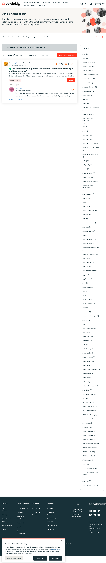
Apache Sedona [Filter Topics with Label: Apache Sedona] (88, 239)
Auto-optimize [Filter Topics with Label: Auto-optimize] (88, 357)
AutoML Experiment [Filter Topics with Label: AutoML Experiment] (89, 386)
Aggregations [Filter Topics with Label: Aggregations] (87, 194)
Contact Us (50, 529)
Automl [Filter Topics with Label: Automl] (85, 382)
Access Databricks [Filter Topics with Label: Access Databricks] (89, 75)
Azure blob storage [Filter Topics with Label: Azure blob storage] (89, 485)
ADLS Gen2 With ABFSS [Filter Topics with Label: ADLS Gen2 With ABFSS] (91, 154)
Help (86, 4)
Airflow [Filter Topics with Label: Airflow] (85, 198)
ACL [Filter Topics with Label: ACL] (84, 99)
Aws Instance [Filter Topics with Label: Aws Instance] (87, 419)
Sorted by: (33, 55)
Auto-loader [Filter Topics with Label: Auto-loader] (87, 353)
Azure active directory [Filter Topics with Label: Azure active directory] (90, 468)
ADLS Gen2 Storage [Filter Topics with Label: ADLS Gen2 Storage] (89, 143)
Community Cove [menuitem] (29, 5)
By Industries (36, 508)
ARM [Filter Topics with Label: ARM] (84, 291)
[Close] (62, 540)
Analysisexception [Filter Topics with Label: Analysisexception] (89, 223)
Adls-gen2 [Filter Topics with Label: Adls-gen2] (86, 161)
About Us (50, 508)
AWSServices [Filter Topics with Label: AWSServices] (87, 460)
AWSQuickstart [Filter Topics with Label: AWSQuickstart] (88, 452)
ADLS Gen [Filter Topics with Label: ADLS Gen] (86, 139)
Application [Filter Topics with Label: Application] (86, 279)
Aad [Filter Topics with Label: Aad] (84, 54)
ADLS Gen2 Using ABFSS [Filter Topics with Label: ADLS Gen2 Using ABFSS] (91, 147)
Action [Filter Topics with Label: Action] (85, 103)
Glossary (20, 512)
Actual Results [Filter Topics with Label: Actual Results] (87, 114)
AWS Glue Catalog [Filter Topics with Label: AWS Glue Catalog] (89, 415)
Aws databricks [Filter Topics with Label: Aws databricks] (88, 411)
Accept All (55, 558)
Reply (71, 80)
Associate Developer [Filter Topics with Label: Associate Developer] (90, 316)
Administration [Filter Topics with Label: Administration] (88, 173)
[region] (33, 550)
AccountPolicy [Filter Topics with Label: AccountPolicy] (87, 91)
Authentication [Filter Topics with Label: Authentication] (88, 336)
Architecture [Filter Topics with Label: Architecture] (87, 287)
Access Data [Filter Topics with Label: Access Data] (87, 70)
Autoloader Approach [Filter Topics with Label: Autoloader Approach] (90, 369)
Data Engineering (29, 37)
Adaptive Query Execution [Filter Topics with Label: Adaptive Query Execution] (88, 119)
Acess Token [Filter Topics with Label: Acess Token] (87, 95)
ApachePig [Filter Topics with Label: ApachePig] (86, 258)
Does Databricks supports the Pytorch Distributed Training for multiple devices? (41, 69)
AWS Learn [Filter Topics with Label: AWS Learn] (86, 427)
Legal (18, 527)
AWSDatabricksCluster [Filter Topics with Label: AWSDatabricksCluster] (90, 444)
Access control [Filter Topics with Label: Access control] (88, 62)
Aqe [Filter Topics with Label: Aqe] (84, 283)
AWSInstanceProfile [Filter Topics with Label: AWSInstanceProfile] (89, 448)
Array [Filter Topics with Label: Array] (84, 295)
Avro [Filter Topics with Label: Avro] (84, 398)
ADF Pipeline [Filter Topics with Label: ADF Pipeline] (87, 135)
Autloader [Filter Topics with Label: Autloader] (86, 341)
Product (5, 504)
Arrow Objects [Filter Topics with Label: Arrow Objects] (87, 304)
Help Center (21, 523)
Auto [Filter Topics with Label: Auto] (84, 345)
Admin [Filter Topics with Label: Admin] (85, 169)
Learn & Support (23, 504)
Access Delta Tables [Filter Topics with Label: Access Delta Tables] (89, 79)
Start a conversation (67, 55)
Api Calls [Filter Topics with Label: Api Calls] (85, 266)
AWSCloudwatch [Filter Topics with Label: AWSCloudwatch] (88, 435)
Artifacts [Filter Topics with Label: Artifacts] (85, 312)
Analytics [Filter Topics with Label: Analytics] (86, 227)
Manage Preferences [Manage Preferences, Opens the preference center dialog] (14, 558)
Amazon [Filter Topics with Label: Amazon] (85, 215)
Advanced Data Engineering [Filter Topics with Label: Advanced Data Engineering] (88, 186)
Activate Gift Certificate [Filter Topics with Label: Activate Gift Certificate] (91, 108)
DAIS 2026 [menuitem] (41, 5)
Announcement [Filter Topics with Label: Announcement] (88, 231)
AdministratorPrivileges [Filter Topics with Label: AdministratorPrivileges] (90, 181)
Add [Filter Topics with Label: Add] (84, 131)
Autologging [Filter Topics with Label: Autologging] (87, 374)
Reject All (40, 558)
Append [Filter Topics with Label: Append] (85, 275)
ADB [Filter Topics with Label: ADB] (84, 127)
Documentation (22, 508)
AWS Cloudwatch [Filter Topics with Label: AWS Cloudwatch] (88, 406)
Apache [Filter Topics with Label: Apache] (85, 235)
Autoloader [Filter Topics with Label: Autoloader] (86, 365)
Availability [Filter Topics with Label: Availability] (86, 390)
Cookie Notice (55, 549)
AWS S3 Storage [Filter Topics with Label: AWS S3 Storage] (88, 431)
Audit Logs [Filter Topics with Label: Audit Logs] (86, 332)
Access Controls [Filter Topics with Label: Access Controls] (88, 66)
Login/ (99, 4)
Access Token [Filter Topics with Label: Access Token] (87, 83)
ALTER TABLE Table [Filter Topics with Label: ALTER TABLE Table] (89, 210)
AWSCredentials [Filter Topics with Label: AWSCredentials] (88, 439)
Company (50, 504)
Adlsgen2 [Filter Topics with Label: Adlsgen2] (86, 165)
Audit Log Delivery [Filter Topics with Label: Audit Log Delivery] (89, 328)
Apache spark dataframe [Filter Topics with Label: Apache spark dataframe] (91, 248)
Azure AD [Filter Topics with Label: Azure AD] (86, 481)
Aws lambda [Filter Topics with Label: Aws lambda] (87, 423)
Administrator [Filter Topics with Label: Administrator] (87, 177)
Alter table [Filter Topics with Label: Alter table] (86, 206)
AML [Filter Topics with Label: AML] (84, 219)
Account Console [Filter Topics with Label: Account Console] (88, 87)
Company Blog (52, 525)
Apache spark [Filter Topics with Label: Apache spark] (87, 243)
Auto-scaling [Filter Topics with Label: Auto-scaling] (87, 361)
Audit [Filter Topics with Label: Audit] (84, 324)
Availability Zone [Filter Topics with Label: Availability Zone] (88, 394)
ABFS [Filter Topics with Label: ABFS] (84, 58)
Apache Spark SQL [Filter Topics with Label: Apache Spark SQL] (89, 254)
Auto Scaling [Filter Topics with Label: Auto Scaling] (87, 349)
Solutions (35, 504)
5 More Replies (14, 100)
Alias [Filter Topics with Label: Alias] (84, 202)
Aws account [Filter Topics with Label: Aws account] (87, 402)
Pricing (4, 515)
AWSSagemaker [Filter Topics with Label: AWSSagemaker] (88, 456)
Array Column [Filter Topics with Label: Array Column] (87, 299)
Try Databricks (7, 525)
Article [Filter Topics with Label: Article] (85, 308)
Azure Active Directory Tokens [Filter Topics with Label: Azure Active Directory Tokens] (90, 473)
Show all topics (38, 47)
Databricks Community (11, 4)
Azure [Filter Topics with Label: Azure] (84, 464)
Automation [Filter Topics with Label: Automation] (87, 378)
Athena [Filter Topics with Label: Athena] (85, 320)
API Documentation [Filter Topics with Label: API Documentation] (89, 271)
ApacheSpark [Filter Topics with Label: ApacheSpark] (87, 262)
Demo (4, 529)
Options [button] (98, 37)
